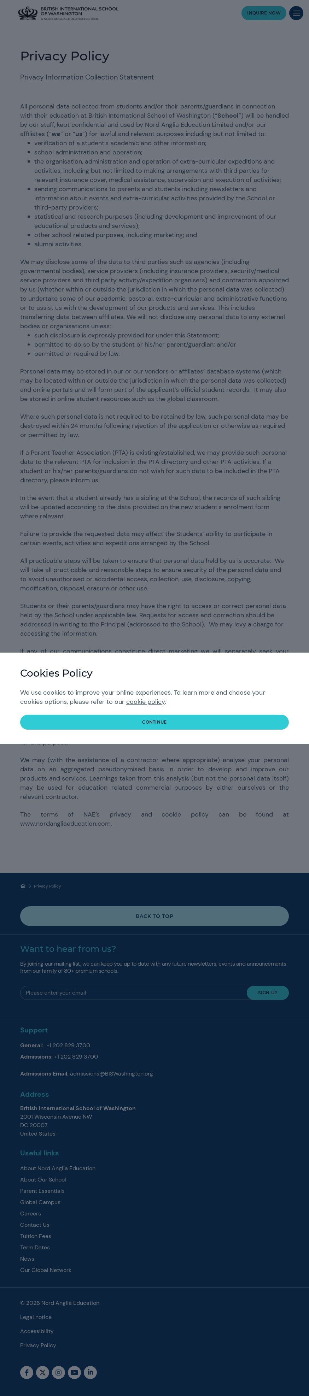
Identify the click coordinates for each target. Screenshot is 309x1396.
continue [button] (154, 722)
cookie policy (145, 701)
